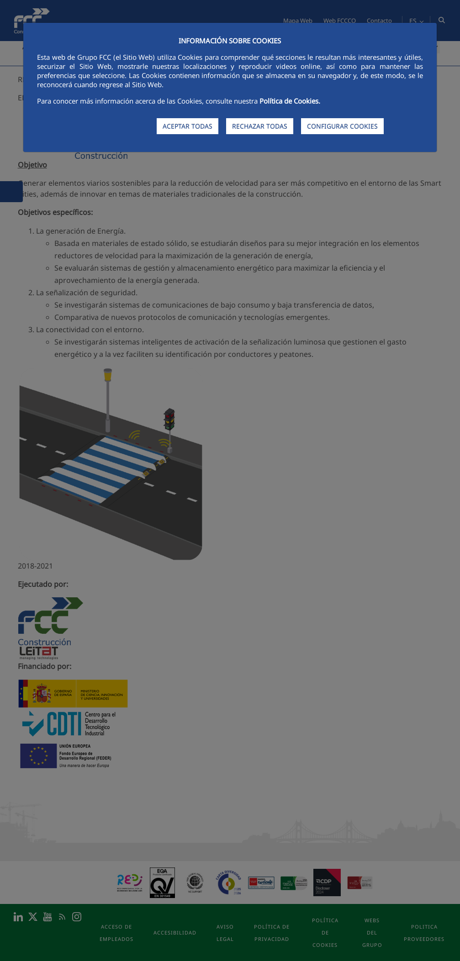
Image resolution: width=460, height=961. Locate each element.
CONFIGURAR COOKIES (342, 126)
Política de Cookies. (289, 100)
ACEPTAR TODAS (187, 126)
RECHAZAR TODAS (259, 126)
